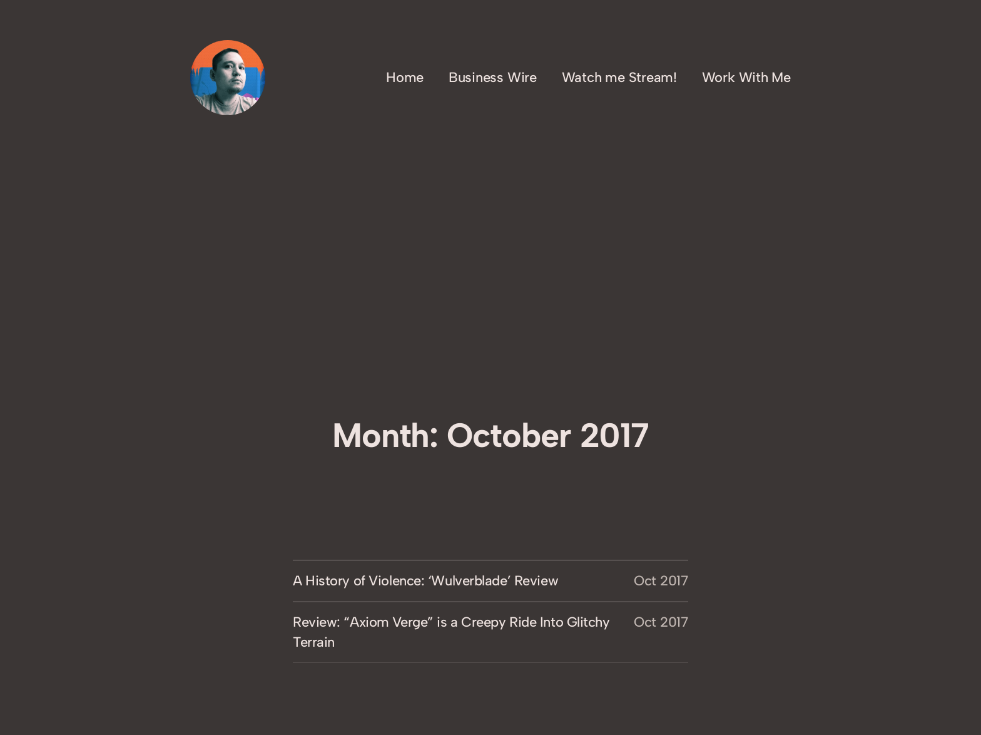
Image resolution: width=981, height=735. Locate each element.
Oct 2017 (661, 580)
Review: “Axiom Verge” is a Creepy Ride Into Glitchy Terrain (451, 632)
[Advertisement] (490, 311)
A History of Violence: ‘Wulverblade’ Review (425, 580)
